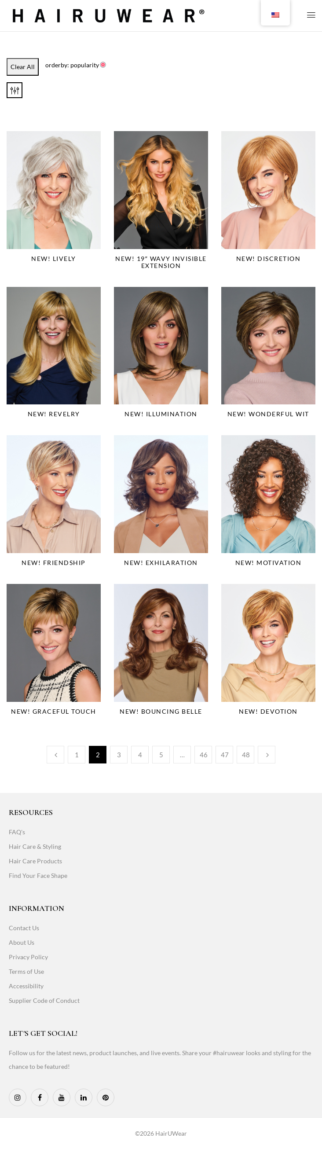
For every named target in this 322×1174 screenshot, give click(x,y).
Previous (55, 754)
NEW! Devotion (268, 711)
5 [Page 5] (161, 755)
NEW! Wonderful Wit (268, 414)
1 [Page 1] (77, 755)
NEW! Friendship (54, 562)
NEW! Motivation (268, 562)
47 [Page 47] (225, 755)
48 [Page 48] (246, 755)
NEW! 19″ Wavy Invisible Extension (160, 262)
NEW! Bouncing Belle (161, 711)
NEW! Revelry (54, 414)
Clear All (23, 66)
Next (266, 754)
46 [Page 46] (204, 755)
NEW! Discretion (268, 258)
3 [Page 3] (119, 755)
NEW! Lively (53, 258)
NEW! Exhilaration (161, 562)
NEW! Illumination (161, 414)
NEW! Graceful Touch (53, 711)
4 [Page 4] (140, 755)
